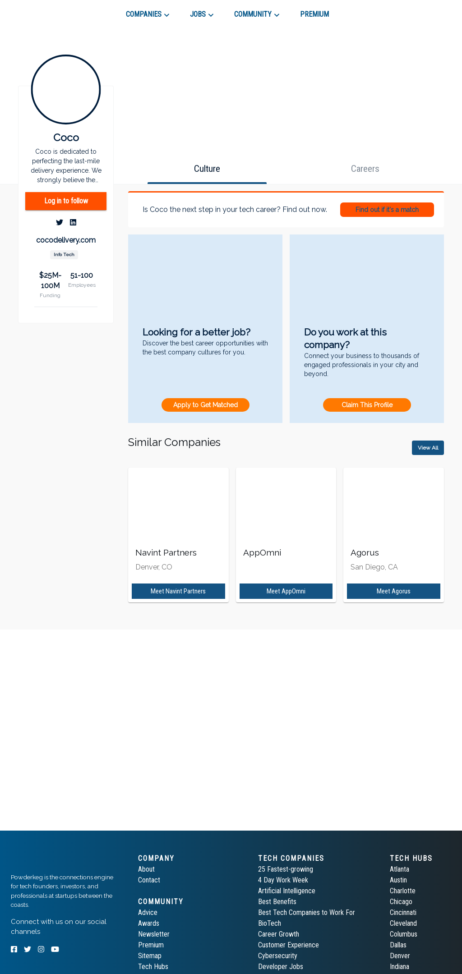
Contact (149, 880)
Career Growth (278, 934)
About (146, 869)
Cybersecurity (277, 955)
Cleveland (403, 923)
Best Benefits (277, 901)
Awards (148, 923)
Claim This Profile (367, 405)
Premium (151, 945)
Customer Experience (288, 945)
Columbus (403, 934)
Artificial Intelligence (286, 891)
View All (428, 448)
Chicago (401, 901)
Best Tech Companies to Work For (306, 912)
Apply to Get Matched (205, 405)
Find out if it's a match (387, 209)
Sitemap (150, 955)
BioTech (269, 923)
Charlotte (403, 891)
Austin (398, 880)
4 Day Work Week (283, 880)
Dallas (398, 945)
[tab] (43, 11)
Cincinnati (403, 912)
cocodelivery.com (66, 240)
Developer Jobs (280, 966)
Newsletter (154, 934)
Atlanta (399, 869)
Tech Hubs (153, 966)
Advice (147, 912)
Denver (400, 955)
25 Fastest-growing (285, 869)
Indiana (399, 966)
